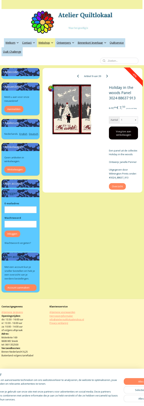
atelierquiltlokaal (62, 380)
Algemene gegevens (12, 312)
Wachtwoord (12, 217)
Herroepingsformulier (61, 316)
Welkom (12, 42)
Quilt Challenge (12, 51)
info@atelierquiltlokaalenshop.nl (67, 319)
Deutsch (33, 134)
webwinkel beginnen (82, 399)
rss (67, 399)
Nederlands (11, 134)
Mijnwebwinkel (114, 399)
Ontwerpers (66, 42)
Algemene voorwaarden (62, 312)
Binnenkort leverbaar (92, 42)
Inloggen (12, 233)
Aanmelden (13, 109)
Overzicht (117, 186)
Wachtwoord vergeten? (17, 243)
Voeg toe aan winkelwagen (123, 133)
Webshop (46, 42)
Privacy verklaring (59, 323)
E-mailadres (11, 203)
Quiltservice (117, 42)
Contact (28, 42)
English (23, 134)
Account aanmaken (18, 287)
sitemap (60, 399)
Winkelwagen (15, 169)
